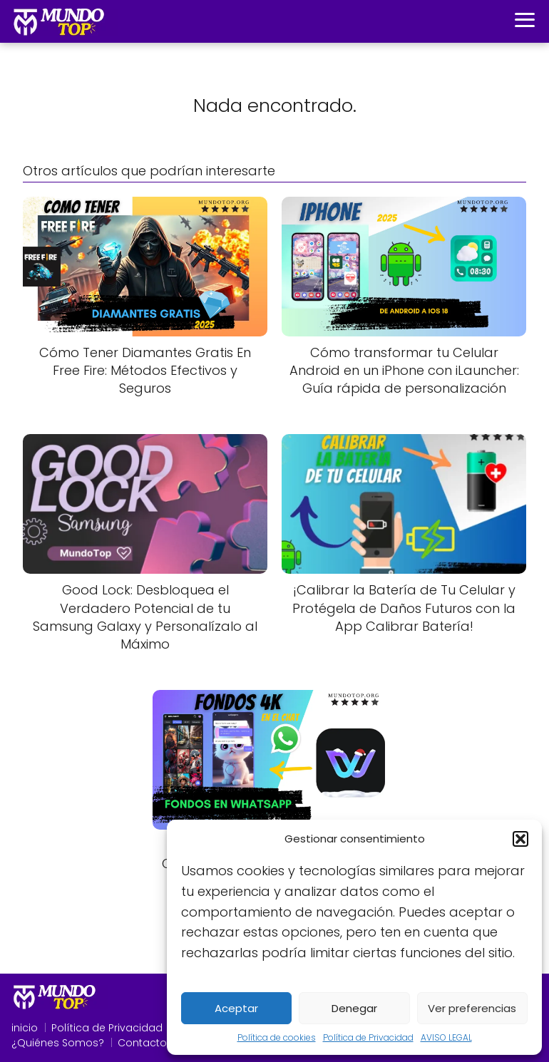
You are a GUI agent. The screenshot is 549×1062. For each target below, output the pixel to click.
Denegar (354, 1008)
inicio (24, 1028)
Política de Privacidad (368, 1037)
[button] (520, 839)
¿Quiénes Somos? (57, 1043)
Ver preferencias (472, 1008)
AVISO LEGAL (446, 1037)
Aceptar (236, 1008)
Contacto (142, 1043)
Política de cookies (276, 1037)
